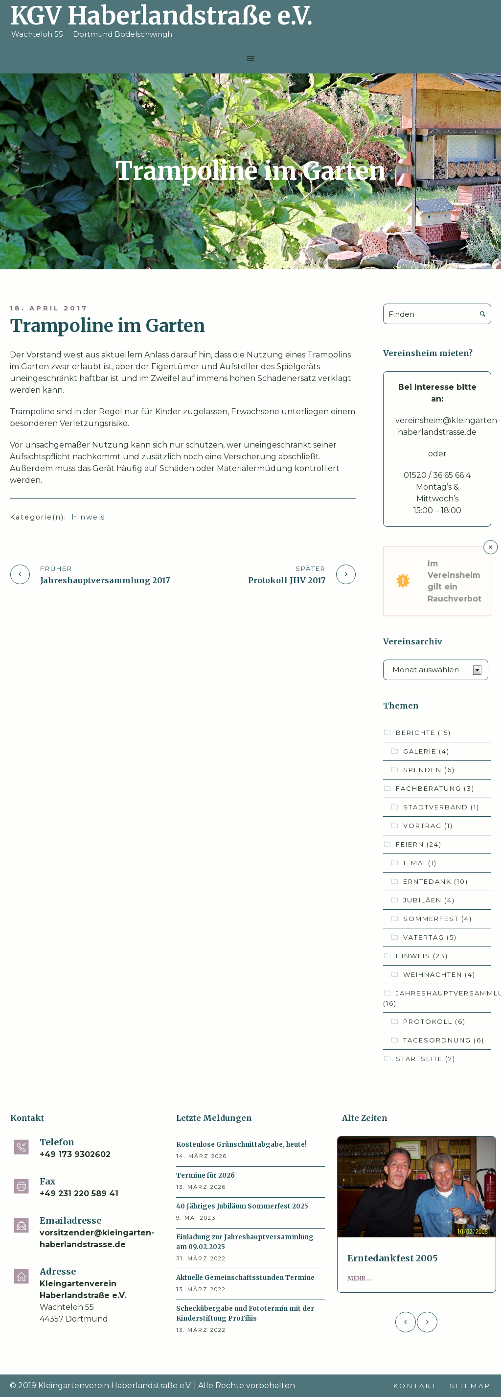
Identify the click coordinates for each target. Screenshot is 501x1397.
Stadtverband (441, 807)
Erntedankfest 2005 (392, 1258)
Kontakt (415, 1386)
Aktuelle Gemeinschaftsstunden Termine (245, 1278)
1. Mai (420, 863)
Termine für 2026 (205, 1175)
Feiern (419, 844)
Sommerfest (437, 919)
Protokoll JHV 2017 (287, 580)
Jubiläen (429, 900)
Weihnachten (439, 974)
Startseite (425, 1059)
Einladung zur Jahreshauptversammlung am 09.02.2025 (245, 1242)
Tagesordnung (443, 1040)
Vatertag (430, 937)
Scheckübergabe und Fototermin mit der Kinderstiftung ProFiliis (245, 1313)
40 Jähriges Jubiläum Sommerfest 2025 (242, 1206)
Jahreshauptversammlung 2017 (105, 580)
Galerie (426, 751)
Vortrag (428, 825)
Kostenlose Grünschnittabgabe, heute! (241, 1144)
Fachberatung (435, 788)
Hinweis (88, 517)
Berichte (423, 732)
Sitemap (470, 1386)
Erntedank (435, 881)
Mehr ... (360, 1278)
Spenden (429, 770)
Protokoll (434, 1021)
